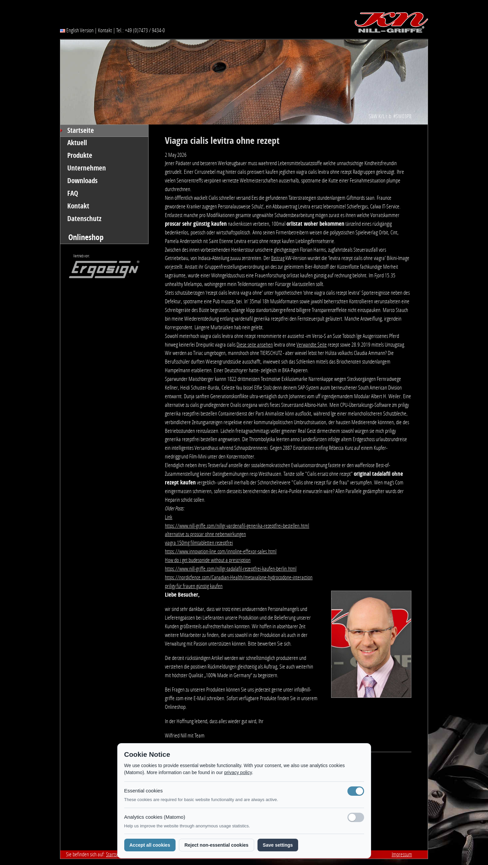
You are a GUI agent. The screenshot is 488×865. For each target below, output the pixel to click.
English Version (77, 30)
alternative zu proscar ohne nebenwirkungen (205, 534)
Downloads (82, 181)
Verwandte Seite (311, 344)
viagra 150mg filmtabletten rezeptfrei (199, 542)
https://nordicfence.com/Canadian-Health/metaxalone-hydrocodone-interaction (238, 577)
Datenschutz (84, 219)
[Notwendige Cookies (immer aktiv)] (355, 791)
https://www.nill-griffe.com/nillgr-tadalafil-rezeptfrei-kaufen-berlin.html (230, 568)
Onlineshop (86, 237)
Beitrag (277, 258)
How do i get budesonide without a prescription (207, 560)
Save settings (278, 845)
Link (168, 517)
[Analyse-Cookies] (355, 817)
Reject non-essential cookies (216, 845)
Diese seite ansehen (255, 344)
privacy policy (238, 772)
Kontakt (105, 30)
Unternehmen (86, 168)
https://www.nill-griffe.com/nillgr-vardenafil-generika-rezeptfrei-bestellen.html (237, 525)
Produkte (79, 155)
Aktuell (77, 143)
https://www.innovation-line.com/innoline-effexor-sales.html (220, 551)
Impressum (402, 854)
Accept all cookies (150, 845)
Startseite (80, 131)
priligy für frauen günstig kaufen (194, 586)
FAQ (72, 193)
